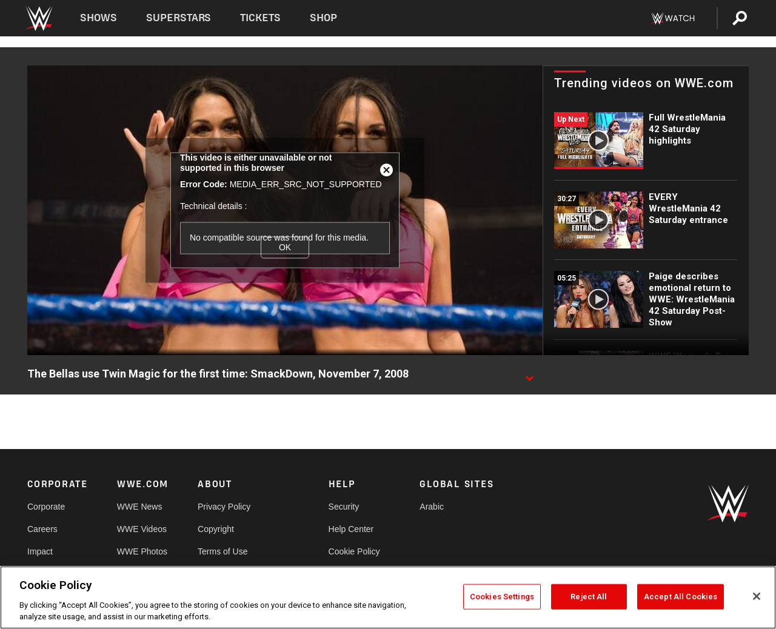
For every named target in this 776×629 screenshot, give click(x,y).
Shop (323, 18)
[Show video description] (529, 374)
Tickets (260, 18)
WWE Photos (142, 551)
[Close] (756, 596)
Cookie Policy (354, 551)
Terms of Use (222, 551)
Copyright (216, 529)
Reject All (588, 596)
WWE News (139, 506)
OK (285, 247)
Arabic (432, 506)
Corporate (46, 506)
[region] (388, 597)
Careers (42, 529)
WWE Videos (142, 529)
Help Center (351, 529)
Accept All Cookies (680, 596)
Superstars (179, 18)
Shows (98, 18)
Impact (40, 551)
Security (344, 506)
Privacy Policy (224, 506)
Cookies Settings (502, 596)
